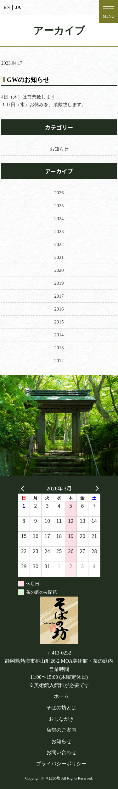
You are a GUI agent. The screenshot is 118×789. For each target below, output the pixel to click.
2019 (59, 283)
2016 (59, 309)
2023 (59, 231)
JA (18, 7)
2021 (59, 257)
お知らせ (59, 149)
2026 (59, 192)
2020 (59, 270)
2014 (59, 334)
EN (6, 7)
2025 (59, 205)
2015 (59, 321)
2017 (59, 296)
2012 (59, 360)
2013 (59, 347)
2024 (59, 218)
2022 (59, 244)
